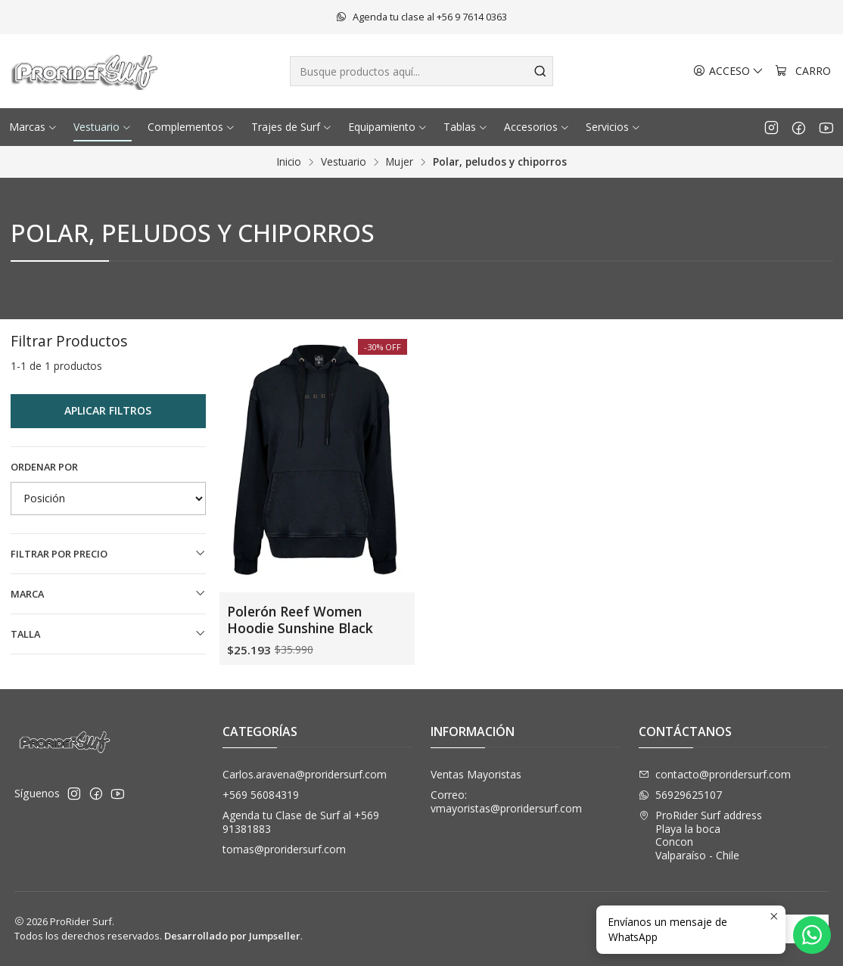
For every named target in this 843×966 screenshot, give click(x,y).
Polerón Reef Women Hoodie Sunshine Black (300, 619)
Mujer (399, 162)
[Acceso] (728, 71)
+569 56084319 (260, 794)
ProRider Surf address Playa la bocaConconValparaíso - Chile (700, 835)
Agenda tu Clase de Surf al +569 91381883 (300, 822)
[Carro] (803, 71)
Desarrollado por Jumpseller (232, 936)
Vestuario (343, 162)
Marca (108, 594)
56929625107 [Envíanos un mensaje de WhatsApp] (680, 794)
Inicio (289, 162)
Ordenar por (44, 467)
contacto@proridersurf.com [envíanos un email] (715, 774)
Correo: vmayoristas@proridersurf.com (506, 801)
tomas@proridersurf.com (284, 849)
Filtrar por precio (108, 554)
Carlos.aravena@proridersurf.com (304, 774)
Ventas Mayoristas (476, 774)
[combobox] (421, 71)
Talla (108, 634)
